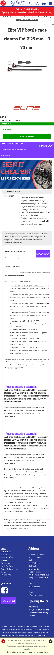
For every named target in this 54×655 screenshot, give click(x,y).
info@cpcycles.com (37, 595)
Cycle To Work (7, 566)
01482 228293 (34, 586)
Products (6, 17)
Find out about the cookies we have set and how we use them (26, 652)
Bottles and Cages (30, 17)
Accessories (14, 17)
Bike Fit (4, 560)
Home (3, 549)
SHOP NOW (6, 551)
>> (53, 24)
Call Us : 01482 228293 (27, 9)
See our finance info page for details (17, 281)
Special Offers (7, 557)
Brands (4, 554)
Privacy (4, 572)
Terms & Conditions (9, 569)
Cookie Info (6, 575)
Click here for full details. (13, 267)
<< (45, 24)
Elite (21, 17)
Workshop (5, 563)
